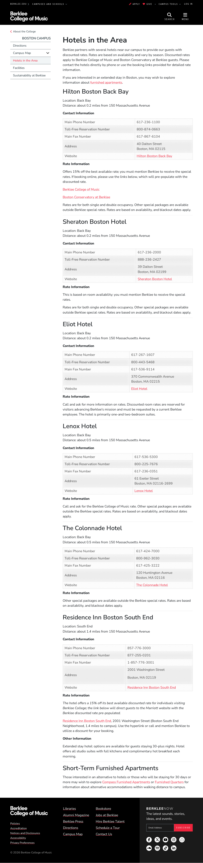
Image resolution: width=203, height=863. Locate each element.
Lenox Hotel (143, 490)
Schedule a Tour (108, 827)
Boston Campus (36, 38)
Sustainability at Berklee (29, 75)
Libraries (69, 808)
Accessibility (18, 838)
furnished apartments (106, 82)
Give (147, 4)
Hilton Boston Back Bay (154, 156)
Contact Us (104, 834)
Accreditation (18, 828)
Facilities (19, 68)
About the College (24, 31)
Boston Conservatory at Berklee (86, 197)
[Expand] (47, 53)
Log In (188, 4)
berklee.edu (18, 4)
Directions (20, 46)
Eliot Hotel (139, 388)
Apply (134, 4)
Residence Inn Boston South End (151, 687)
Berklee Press (73, 821)
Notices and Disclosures (25, 833)
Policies (15, 823)
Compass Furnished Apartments (126, 782)
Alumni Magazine (76, 815)
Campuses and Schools (48, 4)
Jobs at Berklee (107, 815)
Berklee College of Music (81, 189)
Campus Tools (169, 4)
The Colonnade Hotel (152, 585)
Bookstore (103, 808)
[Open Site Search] (169, 16)
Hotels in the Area (25, 60)
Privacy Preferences (22, 843)
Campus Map (22, 53)
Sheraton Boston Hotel (155, 279)
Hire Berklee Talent (110, 821)
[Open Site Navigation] (185, 16)
